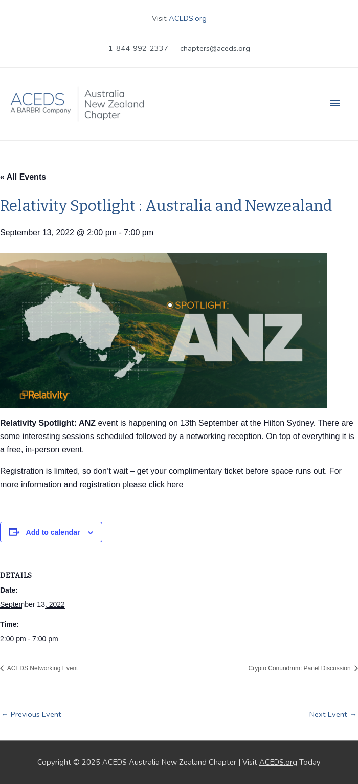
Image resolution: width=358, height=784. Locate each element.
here (175, 484)
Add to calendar (53, 532)
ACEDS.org (188, 18)
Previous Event (31, 714)
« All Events (23, 176)
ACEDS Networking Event (42, 668)
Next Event (333, 714)
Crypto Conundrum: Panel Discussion (300, 668)
